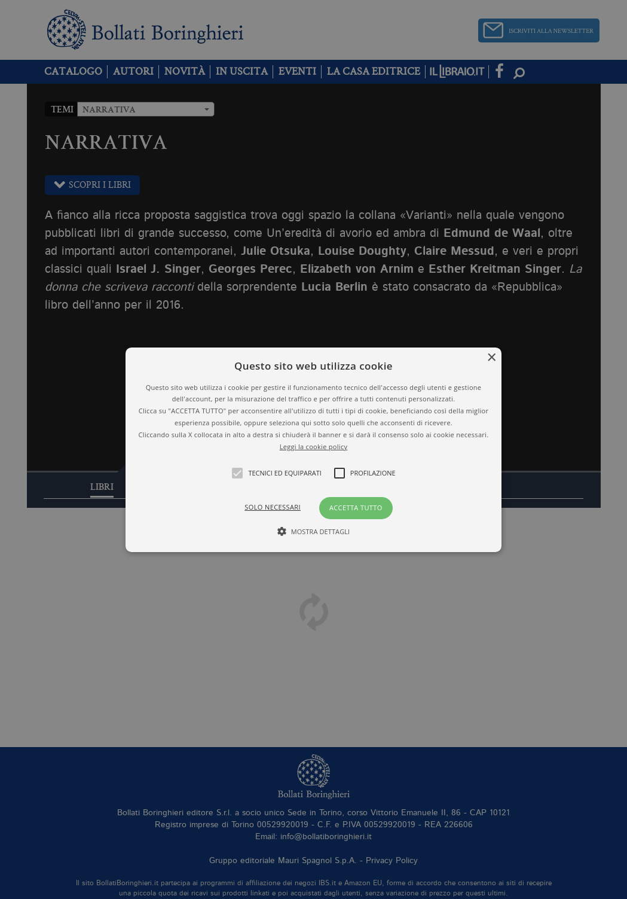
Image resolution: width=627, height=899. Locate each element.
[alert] (313, 449)
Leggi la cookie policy (314, 445)
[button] (313, 449)
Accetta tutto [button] (356, 507)
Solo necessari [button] (272, 506)
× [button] (491, 357)
